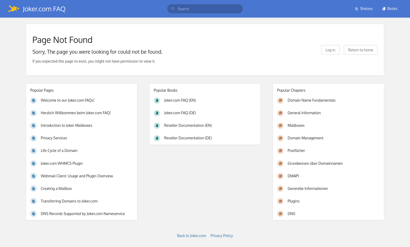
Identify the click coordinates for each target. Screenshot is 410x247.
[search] (205, 9)
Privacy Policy (222, 235)
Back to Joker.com (191, 235)
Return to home (360, 50)
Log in (330, 50)
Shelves (364, 8)
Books (389, 8)
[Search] (173, 9)
